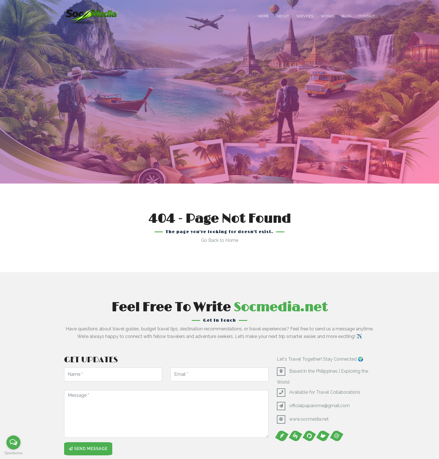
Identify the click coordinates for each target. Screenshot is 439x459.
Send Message (88, 448)
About (282, 16)
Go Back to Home (219, 240)
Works (327, 16)
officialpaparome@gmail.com (319, 405)
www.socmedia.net (309, 419)
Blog (346, 16)
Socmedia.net (280, 307)
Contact (367, 16)
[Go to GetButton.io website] (13, 453)
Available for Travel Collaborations (324, 392)
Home (263, 16)
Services (304, 16)
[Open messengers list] (13, 442)
